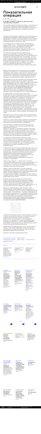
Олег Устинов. (19, 360)
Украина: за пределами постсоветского (7, 392)
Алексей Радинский (9, 420)
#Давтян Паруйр (21, 263)
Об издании (3, 432)
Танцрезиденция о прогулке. (18, 334)
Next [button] (20, 347)
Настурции (19, 86)
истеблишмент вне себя (31, 388)
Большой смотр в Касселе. (18, 307)
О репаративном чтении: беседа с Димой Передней (7, 333)
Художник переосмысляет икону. (20, 362)
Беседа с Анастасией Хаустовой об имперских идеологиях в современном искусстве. (6, 308)
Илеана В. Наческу (8, 399)
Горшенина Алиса (20, 415)
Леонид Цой (32, 390)
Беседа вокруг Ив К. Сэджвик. (7, 336)
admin (29, 343)
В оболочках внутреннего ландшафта (29, 300)
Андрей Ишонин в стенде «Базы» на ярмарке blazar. (31, 363)
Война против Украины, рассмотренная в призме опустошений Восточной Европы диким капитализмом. (8, 396)
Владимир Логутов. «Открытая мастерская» (6, 362)
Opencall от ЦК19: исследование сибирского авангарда (29, 275)
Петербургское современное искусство (29, 297)
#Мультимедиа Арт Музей (9, 263)
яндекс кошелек (9, 433)
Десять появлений (21, 233)
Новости (5, 271)
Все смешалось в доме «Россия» (19, 332)
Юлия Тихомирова (19, 335)
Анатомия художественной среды (7, 297)
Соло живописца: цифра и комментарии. (8, 366)
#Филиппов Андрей (8, 266)
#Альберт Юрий (21, 265)
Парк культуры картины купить (31, 361)
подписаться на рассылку (17, 432)
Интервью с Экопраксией (29, 332)
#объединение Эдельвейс (9, 265)
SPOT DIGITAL (26, 433)
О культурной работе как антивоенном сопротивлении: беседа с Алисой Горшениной (20, 419)
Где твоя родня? (32, 417)
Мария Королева (8, 312)
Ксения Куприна (20, 396)
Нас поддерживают (10, 432)
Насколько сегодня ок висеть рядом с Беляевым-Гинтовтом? (6, 302)
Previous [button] (19, 347)
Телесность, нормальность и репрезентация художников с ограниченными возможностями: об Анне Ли (20, 391)
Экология (28, 329)
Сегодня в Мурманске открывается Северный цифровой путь (19, 275)
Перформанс (18, 329)
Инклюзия (18, 386)
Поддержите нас (3, 433)
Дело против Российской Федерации (6, 418)
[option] (8, 358)
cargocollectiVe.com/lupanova (27, 432)
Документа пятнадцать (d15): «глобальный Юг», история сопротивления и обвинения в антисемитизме (19, 301)
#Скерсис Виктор (30, 265)
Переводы (6, 329)
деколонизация (7, 415)
